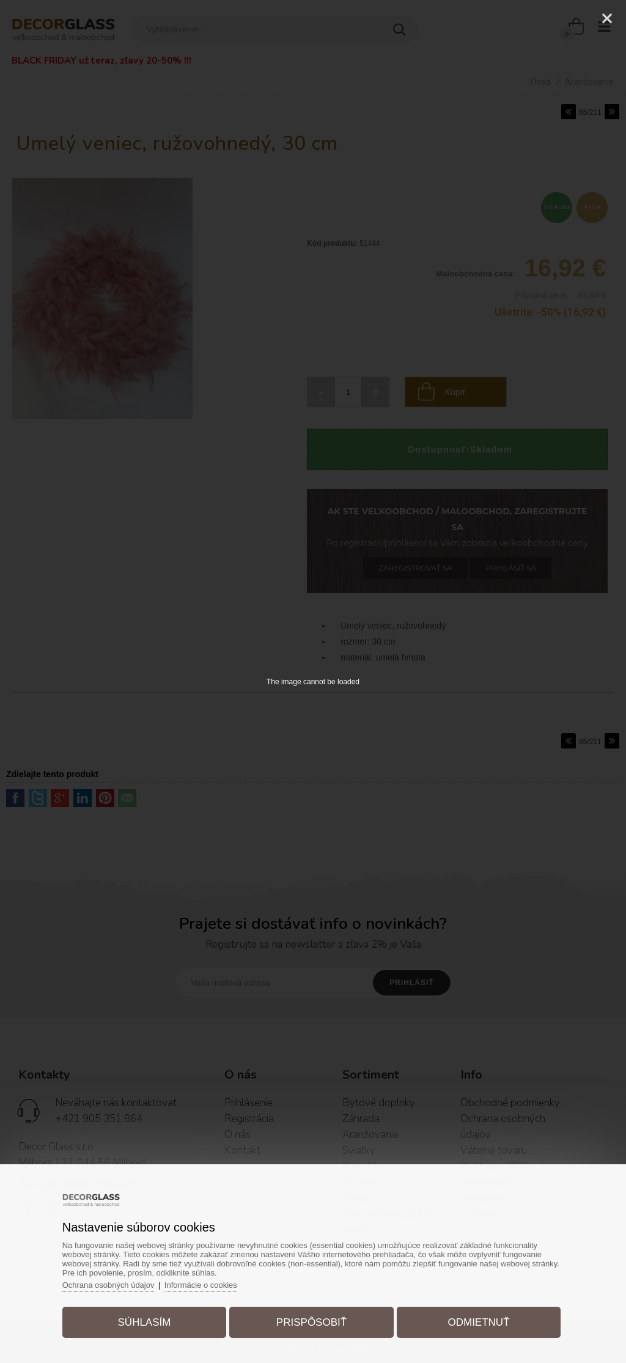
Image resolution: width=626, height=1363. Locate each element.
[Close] (607, 18)
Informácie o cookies (201, 1285)
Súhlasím (144, 1322)
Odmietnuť (478, 1322)
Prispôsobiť (311, 1322)
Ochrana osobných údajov (108, 1285)
